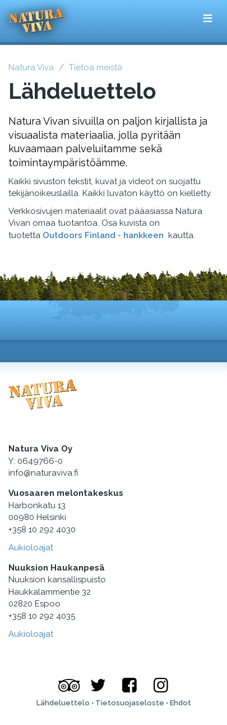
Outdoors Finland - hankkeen (104, 235)
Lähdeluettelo (63, 703)
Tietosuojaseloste (129, 703)
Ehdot (180, 703)
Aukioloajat (30, 547)
